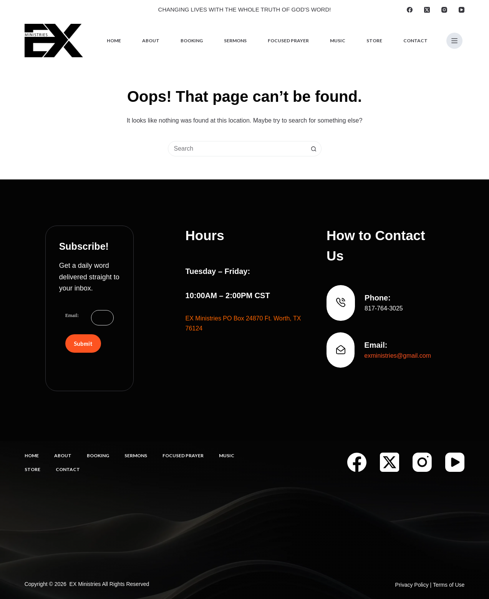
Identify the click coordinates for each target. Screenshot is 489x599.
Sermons (235, 40)
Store (374, 40)
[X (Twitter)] (427, 10)
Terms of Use (448, 585)
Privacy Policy (412, 585)
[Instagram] (444, 10)
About (150, 40)
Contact (415, 40)
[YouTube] (461, 10)
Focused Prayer (288, 40)
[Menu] (454, 41)
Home (114, 40)
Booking (192, 40)
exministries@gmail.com (397, 355)
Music (337, 40)
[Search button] (314, 148)
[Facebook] (410, 10)
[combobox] (237, 148)
